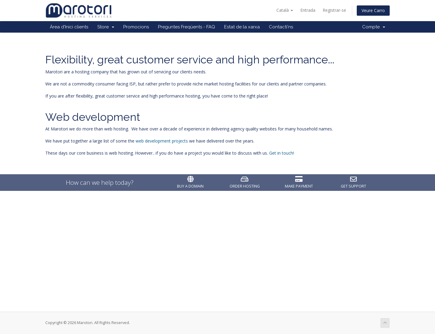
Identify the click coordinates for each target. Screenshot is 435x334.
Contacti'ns (281, 27)
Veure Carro (373, 10)
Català (284, 10)
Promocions (136, 27)
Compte (373, 27)
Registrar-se (334, 10)
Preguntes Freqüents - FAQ (186, 27)
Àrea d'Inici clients (69, 27)
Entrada (307, 10)
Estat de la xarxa (242, 27)
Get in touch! (281, 153)
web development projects (162, 141)
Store (105, 27)
